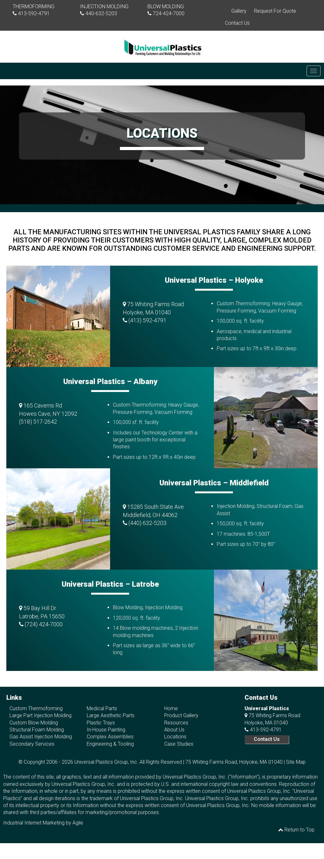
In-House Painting (106, 730)
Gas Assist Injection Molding (40, 737)
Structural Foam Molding (36, 730)
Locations (175, 737)
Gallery (238, 11)
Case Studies (178, 744)
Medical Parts (102, 708)
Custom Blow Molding (33, 723)
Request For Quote (275, 11)
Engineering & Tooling (110, 744)
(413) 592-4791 (147, 320)
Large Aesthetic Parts (110, 715)
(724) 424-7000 (44, 624)
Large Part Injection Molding (40, 715)
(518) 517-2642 (38, 421)
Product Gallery (181, 715)
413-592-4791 (34, 13)
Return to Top (296, 830)
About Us (174, 730)
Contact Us (237, 23)
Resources (176, 723)
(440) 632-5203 (147, 523)
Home (171, 708)
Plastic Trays (101, 723)
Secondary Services (31, 744)
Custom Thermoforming (36, 708)
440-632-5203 (101, 13)
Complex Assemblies (110, 737)
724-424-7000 (168, 13)
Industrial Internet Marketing (34, 823)
